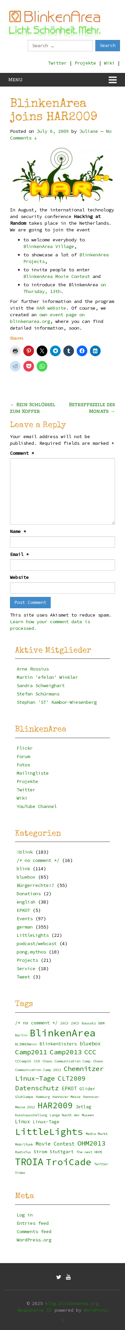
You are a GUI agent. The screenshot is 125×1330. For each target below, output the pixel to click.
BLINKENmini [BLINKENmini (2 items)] (26, 1044)
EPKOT (23, 910)
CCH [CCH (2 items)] (37, 1061)
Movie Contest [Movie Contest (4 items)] (55, 1144)
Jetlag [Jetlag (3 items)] (83, 1107)
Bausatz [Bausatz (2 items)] (89, 1023)
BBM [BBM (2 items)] (101, 1023)
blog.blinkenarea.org (72, 1303)
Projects (27, 960)
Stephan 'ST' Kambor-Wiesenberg (57, 702)
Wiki (109, 63)
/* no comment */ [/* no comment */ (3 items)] (36, 1023)
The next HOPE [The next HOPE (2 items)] (89, 1152)
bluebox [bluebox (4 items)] (90, 1043)
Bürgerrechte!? (35, 885)
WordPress (96, 1310)
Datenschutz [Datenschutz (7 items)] (37, 1088)
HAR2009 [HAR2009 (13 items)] (55, 1105)
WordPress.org (34, 1240)
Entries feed (33, 1223)
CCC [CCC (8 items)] (90, 1052)
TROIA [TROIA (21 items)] (29, 1162)
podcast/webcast (37, 943)
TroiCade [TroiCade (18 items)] (68, 1162)
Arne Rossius (33, 669)
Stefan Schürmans (38, 694)
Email (19, 554)
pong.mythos (31, 952)
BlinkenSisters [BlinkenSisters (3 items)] (58, 1044)
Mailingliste (33, 773)
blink (23, 869)
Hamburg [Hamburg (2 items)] (43, 1097)
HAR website (51, 308)
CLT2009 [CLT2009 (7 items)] (72, 1078)
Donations (29, 894)
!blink (25, 852)
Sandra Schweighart (41, 685)
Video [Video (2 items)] (20, 1173)
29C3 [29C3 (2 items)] (75, 1023)
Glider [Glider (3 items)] (87, 1089)
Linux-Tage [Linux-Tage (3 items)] (46, 1122)
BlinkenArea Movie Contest (58, 276)
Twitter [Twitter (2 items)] (101, 1164)
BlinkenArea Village (48, 246)
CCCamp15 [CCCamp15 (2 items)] (23, 1061)
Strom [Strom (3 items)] (40, 1152)
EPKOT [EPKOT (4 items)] (69, 1088)
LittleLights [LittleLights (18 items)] (49, 1132)
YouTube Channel (37, 806)
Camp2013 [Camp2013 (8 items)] (66, 1052)
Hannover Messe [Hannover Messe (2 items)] (66, 1097)
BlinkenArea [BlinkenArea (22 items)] (63, 1033)
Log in (25, 1215)
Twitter (57, 63)
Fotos (23, 765)
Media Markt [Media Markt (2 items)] (97, 1134)
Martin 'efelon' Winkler (47, 677)
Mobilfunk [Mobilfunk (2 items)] (24, 1144)
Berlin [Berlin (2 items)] (21, 1035)
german (25, 927)
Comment (22, 453)
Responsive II (34, 1310)
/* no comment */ (38, 860)
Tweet (23, 977)
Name (18, 531)
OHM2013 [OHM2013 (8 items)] (91, 1143)
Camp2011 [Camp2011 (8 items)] (31, 1052)
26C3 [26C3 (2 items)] (64, 1023)
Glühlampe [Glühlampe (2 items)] (24, 1097)
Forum (23, 756)
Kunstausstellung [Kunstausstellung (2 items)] (31, 1115)
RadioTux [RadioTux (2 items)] (23, 1152)
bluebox (26, 877)
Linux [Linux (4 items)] (22, 1121)
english (26, 902)
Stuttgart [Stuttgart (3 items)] (62, 1152)
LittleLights (33, 935)
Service (26, 968)
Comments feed (34, 1231)
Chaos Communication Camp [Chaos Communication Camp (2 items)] (66, 1061)
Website (19, 577)
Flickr (25, 748)
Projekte (85, 63)
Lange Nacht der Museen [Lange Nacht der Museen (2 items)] (72, 1115)
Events (25, 919)
